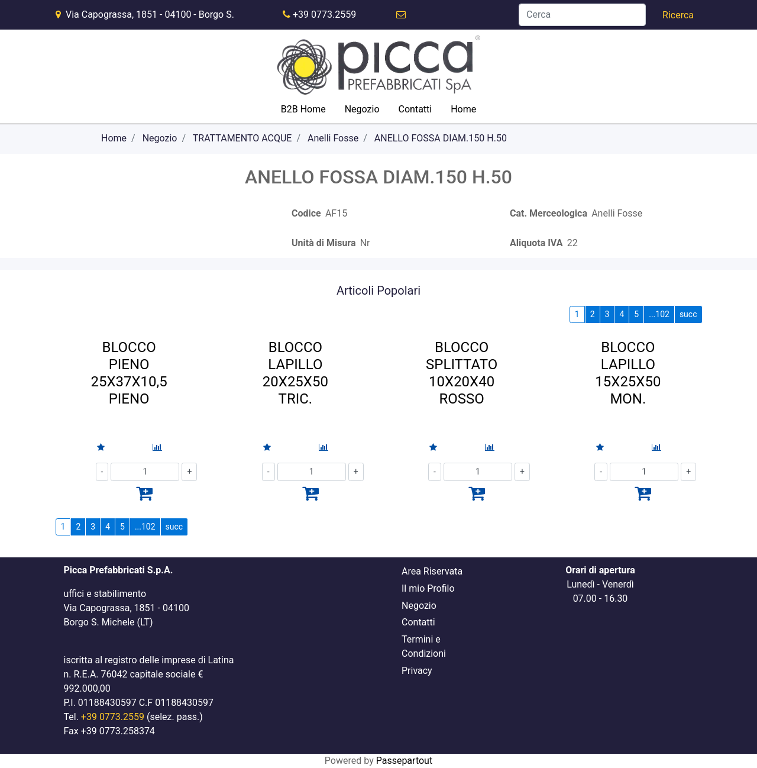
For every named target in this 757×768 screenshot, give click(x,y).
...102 (659, 314)
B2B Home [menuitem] (303, 109)
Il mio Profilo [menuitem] (428, 588)
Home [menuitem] (463, 109)
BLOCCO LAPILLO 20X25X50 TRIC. (295, 372)
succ (688, 314)
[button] (678, 15)
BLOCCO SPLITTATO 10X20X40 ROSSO (461, 372)
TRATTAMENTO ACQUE (242, 138)
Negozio (160, 138)
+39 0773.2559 (324, 14)
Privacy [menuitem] (417, 670)
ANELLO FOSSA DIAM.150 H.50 (440, 138)
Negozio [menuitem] (362, 109)
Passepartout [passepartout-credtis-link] (404, 760)
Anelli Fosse (333, 138)
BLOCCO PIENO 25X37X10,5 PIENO (129, 372)
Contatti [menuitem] (415, 109)
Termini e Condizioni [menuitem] (424, 646)
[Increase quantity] (189, 472)
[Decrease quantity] (102, 472)
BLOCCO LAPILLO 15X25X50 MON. (628, 372)
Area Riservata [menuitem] (432, 571)
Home (114, 138)
